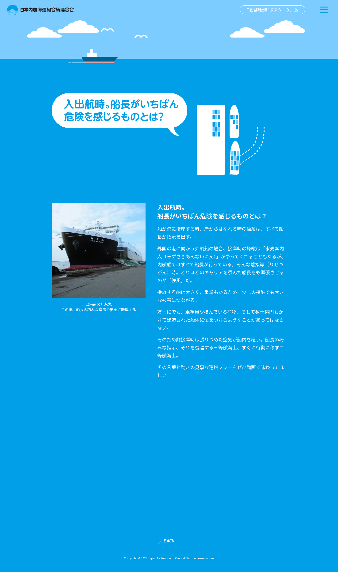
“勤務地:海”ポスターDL (269, 10)
